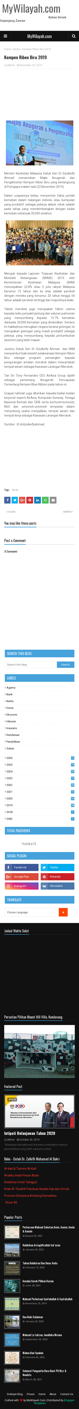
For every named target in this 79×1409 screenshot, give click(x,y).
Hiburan (11, 721)
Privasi (31, 1394)
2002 (40, 818)
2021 (40, 791)
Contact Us (66, 1394)
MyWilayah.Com (36, 1400)
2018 (40, 812)
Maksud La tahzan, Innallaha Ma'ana (42, 1335)
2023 (40, 778)
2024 (40, 771)
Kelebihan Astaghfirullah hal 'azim (41, 1245)
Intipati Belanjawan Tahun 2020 (29, 1133)
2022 (40, 785)
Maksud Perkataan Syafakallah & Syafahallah (47, 1299)
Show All (11, 1202)
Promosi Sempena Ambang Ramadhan (30, 1195)
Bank (10, 694)
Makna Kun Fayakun (33, 1353)
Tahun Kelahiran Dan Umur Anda (40, 1263)
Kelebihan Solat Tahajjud (20, 1182)
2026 (40, 758)
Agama (11, 687)
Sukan (10, 748)
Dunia (10, 707)
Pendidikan (13, 741)
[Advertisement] (39, 94)
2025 (40, 764)
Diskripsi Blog (15, 1394)
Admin (11, 65)
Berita (16, 49)
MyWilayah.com (39, 36)
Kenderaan (13, 734)
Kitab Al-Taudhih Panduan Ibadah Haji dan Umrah (36, 1189)
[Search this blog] (31, 665)
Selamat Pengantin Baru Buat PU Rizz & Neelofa (44, 1373)
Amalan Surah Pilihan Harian (38, 1281)
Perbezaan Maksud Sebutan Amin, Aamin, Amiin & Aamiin (49, 1229)
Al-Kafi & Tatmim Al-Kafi (20, 1168)
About (53, 1394)
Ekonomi (12, 714)
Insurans (12, 728)
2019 (40, 805)
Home (7, 49)
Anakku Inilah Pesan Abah (21, 1175)
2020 (40, 798)
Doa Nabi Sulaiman (33, 1317)
